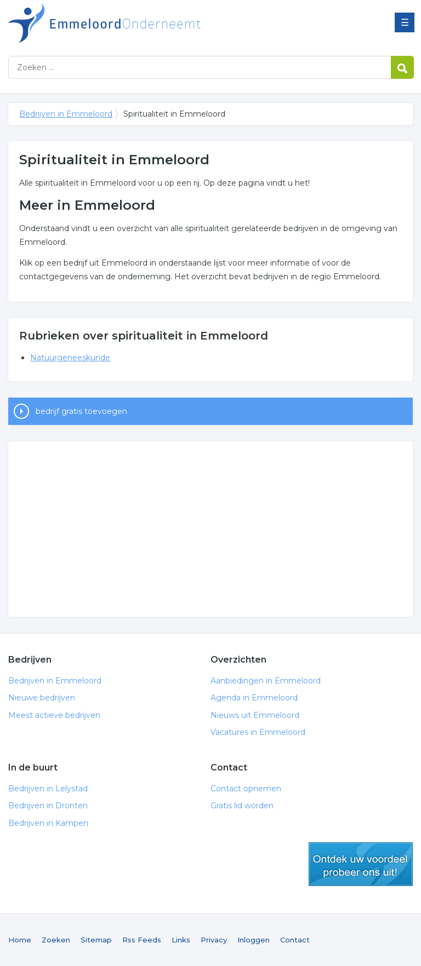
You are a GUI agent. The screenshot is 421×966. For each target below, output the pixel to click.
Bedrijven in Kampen (48, 823)
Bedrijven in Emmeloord (145, 23)
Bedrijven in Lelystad (48, 789)
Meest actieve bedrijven (54, 715)
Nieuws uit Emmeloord (254, 715)
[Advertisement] (210, 529)
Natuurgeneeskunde (70, 358)
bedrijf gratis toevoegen (81, 411)
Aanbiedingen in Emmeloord (265, 681)
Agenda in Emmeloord (254, 698)
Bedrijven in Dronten (48, 805)
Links (181, 939)
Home (19, 939)
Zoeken (56, 939)
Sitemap (96, 939)
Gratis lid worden (242, 805)
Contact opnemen (245, 789)
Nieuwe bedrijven (41, 698)
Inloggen (253, 939)
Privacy (214, 939)
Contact (295, 939)
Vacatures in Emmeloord (257, 732)
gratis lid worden (361, 864)
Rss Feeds (141, 939)
